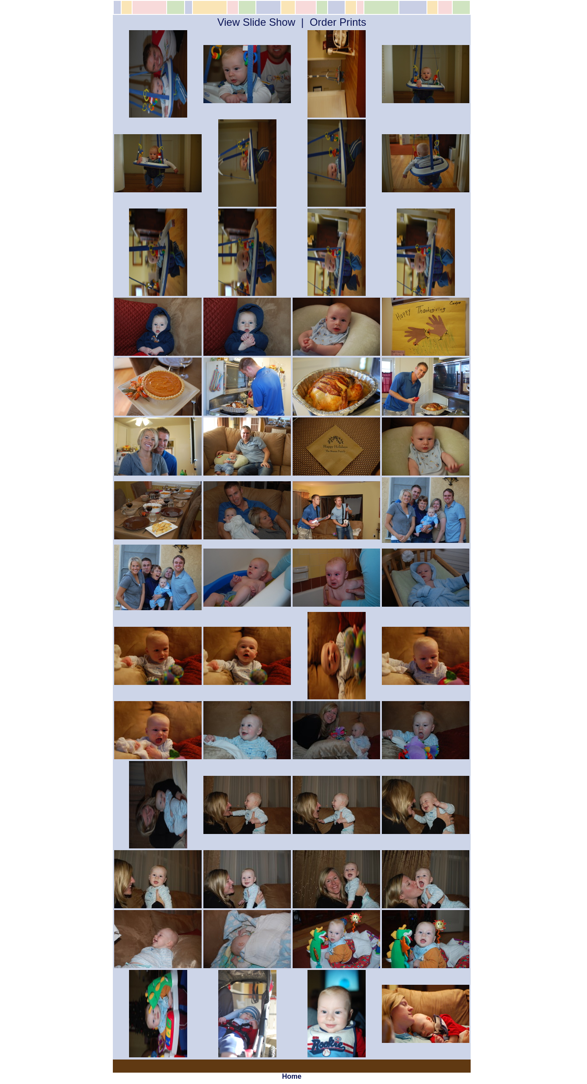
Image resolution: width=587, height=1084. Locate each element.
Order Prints (338, 22)
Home (291, 1076)
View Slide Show (256, 22)
